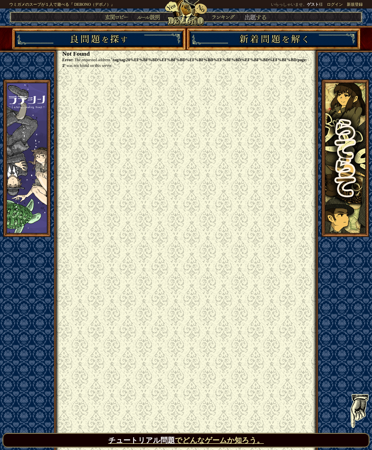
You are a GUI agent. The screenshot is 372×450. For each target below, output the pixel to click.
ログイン (335, 4)
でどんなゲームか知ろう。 (186, 440)
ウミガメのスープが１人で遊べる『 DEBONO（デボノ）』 (62, 4)
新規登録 (355, 4)
